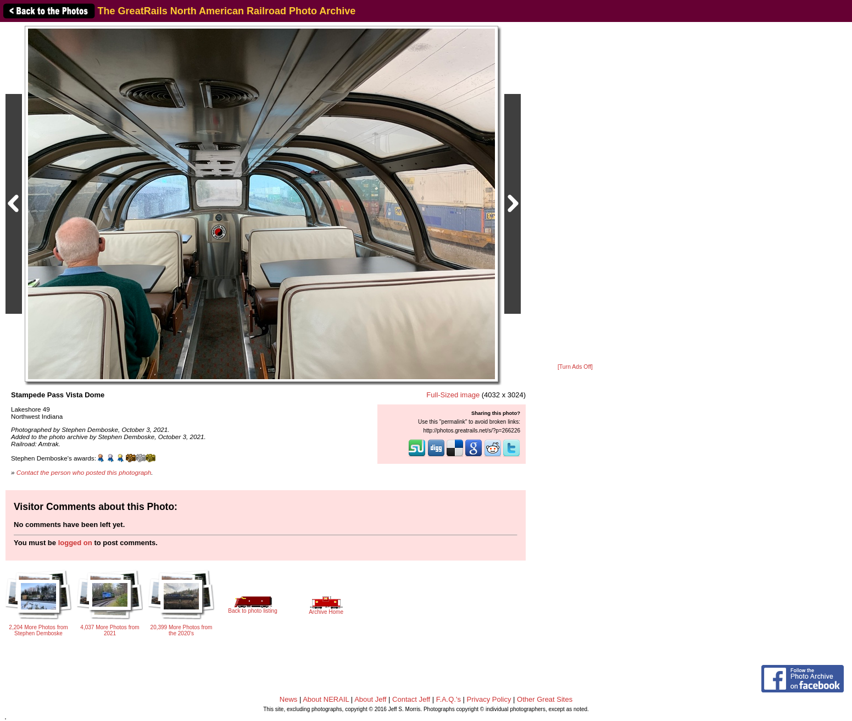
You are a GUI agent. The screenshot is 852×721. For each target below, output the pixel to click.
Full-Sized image (453, 395)
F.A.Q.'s (448, 699)
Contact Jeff (411, 699)
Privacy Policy (489, 699)
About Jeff (370, 699)
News (289, 699)
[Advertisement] (575, 193)
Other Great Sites (544, 699)
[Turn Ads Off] (575, 367)
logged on (75, 543)
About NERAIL (326, 699)
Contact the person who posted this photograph (84, 472)
